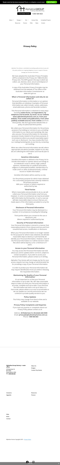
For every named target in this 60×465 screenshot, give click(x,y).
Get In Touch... (51, 2)
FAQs (31, 23)
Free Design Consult (24, 13)
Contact (43, 23)
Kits (27, 20)
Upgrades (8, 395)
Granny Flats (35, 20)
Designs (19, 20)
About (11, 20)
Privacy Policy (27, 439)
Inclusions (9, 393)
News (36, 23)
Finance (25, 23)
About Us (33, 366)
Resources (17, 23)
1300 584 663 (37, 14)
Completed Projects (46, 20)
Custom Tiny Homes (36, 370)
